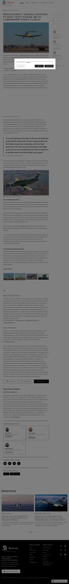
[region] (35, 63)
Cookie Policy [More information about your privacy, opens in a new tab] (28, 62)
